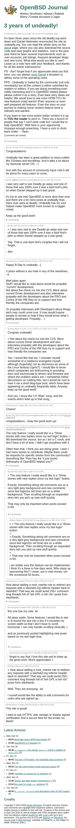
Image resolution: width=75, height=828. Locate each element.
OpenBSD (58, 817)
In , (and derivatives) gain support (42, 791)
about (7, 47)
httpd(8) (46, 817)
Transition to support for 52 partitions (31, 774)
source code (10, 820)
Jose (45, 815)
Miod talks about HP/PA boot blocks (30, 739)
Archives (36, 13)
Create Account (39, 16)
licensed (24, 820)
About (48, 13)
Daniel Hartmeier (34, 805)
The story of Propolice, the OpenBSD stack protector (38, 759)
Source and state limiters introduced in (33, 781)
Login (56, 16)
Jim (55, 815)
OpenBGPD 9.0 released (26, 743)
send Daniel (38, 74)
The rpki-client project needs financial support (35, 766)
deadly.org (33, 815)
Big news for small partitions (29, 784)
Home (24, 13)
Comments (12, 141)
